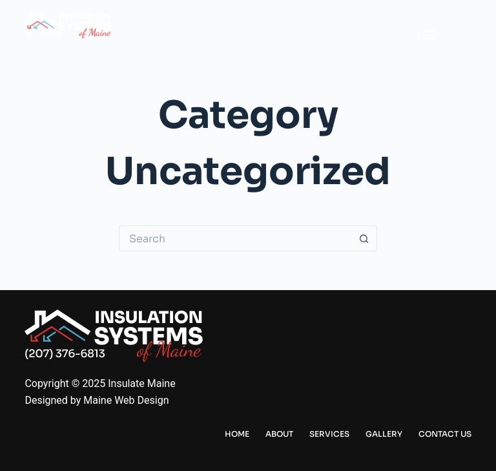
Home (237, 434)
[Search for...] (235, 238)
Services (329, 434)
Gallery (384, 434)
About (279, 434)
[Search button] (364, 238)
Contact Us (444, 434)
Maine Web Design (126, 400)
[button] (428, 35)
